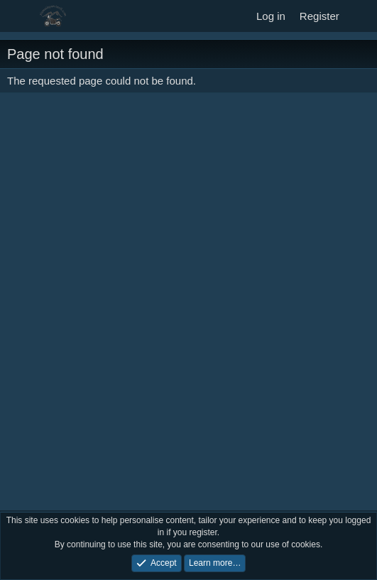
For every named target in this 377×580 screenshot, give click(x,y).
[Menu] (19, 16)
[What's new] (360, 16)
